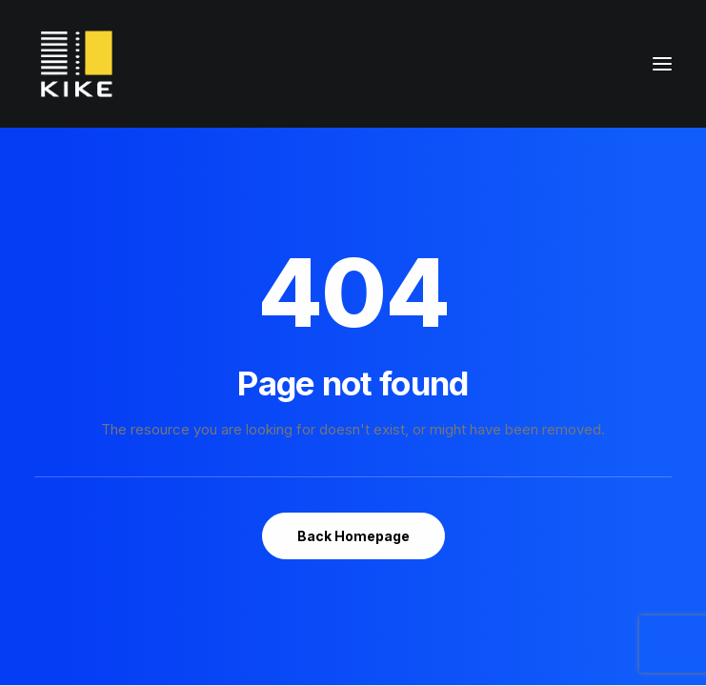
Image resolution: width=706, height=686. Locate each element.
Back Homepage (353, 536)
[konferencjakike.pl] (76, 64)
